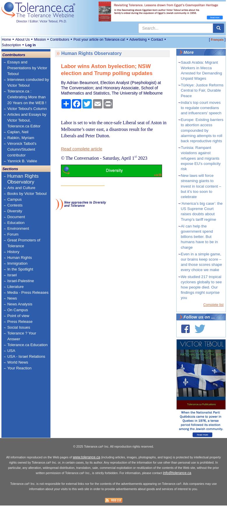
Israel (12, 275)
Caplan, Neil (18, 132)
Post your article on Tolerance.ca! (99, 40)
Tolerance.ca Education (27, 345)
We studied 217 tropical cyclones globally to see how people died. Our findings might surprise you (201, 287)
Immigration (17, 263)
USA (11, 350)
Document (16, 217)
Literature (15, 286)
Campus (14, 199)
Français (217, 39)
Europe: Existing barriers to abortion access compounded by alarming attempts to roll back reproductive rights (202, 130)
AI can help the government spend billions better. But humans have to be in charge (199, 237)
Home (6, 40)
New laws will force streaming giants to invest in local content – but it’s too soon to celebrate (201, 186)
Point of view (18, 316)
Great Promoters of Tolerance (23, 243)
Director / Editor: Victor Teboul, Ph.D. (41, 21)
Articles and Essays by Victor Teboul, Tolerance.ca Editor (26, 120)
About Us (22, 40)
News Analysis (19, 304)
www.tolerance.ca (86, 461)
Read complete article (81, 149)
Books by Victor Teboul (27, 193)
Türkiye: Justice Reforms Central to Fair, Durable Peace (202, 90)
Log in (30, 45)
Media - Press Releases (27, 292)
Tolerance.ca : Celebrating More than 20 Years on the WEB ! (26, 97)
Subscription (11, 45)
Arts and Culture (21, 188)
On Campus (17, 310)
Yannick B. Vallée (22, 161)
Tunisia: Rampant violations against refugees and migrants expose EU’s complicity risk (201, 158)
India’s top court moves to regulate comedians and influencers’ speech (201, 107)
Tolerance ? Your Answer (21, 336)
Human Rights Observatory (23, 179)
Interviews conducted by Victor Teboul (28, 82)
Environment (18, 228)
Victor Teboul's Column (27, 108)
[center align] (218, 28)
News (12, 298)
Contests (15, 205)
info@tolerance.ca (177, 477)
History (13, 252)
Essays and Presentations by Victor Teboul (27, 68)
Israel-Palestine (20, 281)
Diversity (14, 211)
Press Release (20, 321)
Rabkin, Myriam (20, 138)
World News (17, 362)
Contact (157, 40)
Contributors (59, 40)
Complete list (213, 305)
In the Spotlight (20, 269)
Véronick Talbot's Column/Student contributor (21, 149)
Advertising (138, 40)
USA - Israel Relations (26, 356)
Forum (13, 234)
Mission (40, 40)
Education (15, 222)
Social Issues (18, 327)
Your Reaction (19, 368)
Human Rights (19, 257)
